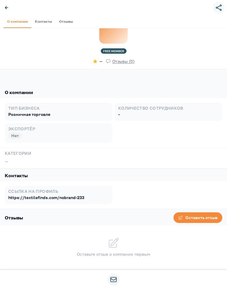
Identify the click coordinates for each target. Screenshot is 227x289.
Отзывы (62, 75)
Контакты (39, 75)
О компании (14, 75)
